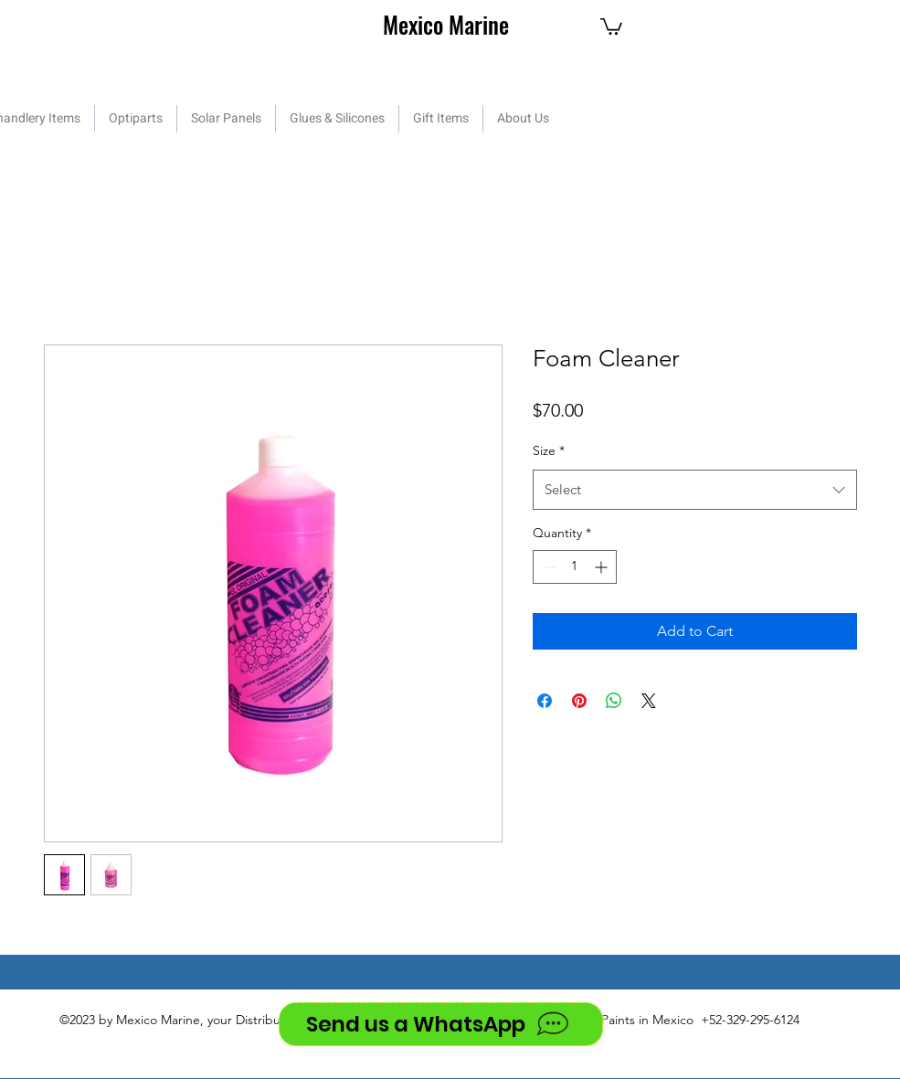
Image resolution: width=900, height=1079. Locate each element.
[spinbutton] (574, 567)
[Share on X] (649, 701)
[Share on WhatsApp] (614, 701)
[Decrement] (546, 567)
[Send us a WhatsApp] (441, 1024)
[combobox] (695, 490)
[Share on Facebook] (545, 701)
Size (549, 450)
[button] (611, 25)
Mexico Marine (446, 24)
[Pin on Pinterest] (579, 701)
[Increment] (602, 567)
